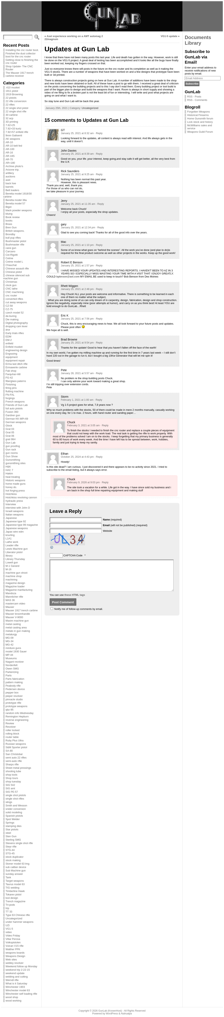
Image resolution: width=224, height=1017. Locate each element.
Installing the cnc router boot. (22, 50)
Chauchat (11, 265)
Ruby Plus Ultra (15, 740)
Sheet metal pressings (18, 767)
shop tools (11, 774)
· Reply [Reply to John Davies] (98, 153)
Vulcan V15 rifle (15, 945)
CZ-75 (9, 309)
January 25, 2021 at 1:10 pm (77, 244)
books (9, 220)
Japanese (11, 517)
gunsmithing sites (16, 463)
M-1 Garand (12, 565)
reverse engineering (17, 719)
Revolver (11, 726)
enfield (9, 343)
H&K (8, 466)
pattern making (14, 682)
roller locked (13, 730)
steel (8, 832)
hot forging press (15, 490)
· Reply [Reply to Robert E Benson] (98, 265)
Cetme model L (14, 261)
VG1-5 (9, 928)
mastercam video (15, 603)
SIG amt (10, 788)
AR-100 (10, 149)
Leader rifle (12, 545)
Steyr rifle (11, 846)
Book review (13, 217)
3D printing (12, 121)
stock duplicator (15, 856)
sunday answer (14, 873)
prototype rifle (13, 702)
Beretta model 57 (15, 203)
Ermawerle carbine (16, 367)
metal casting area (16, 627)
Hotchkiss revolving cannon (21, 497)
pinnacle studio (14, 699)
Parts (9, 675)
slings (9, 802)
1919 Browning (14, 94)
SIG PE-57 (12, 791)
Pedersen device (15, 689)
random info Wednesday (19, 713)
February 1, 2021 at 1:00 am (77, 399)
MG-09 (10, 637)
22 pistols (11, 97)
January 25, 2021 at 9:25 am (77, 174)
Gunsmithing (13, 459)
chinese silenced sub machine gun (16, 277)
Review (10, 723)
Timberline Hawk (15, 891)
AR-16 (9, 152)
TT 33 (9, 911)
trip (7, 908)
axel (8, 179)
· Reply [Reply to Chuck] (104, 425)
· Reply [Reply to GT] (98, 133)
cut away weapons (16, 302)
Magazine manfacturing (19, 589)
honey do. (11, 487)
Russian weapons (16, 743)
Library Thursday (15, 559)
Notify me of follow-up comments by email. (78, 615)
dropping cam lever (17, 326)
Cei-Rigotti (12, 254)
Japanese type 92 (16, 521)
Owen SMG (12, 668)
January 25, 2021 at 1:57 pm (77, 265)
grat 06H (11, 439)
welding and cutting (17, 976)
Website (107, 530)
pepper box (12, 692)
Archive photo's (14, 166)
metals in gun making (18, 630)
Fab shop (11, 370)
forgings (10, 398)
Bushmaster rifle (15, 244)
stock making (13, 860)
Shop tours (12, 778)
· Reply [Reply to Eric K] (98, 318)
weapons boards (15, 952)
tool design (12, 897)
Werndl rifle (12, 980)
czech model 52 (15, 312)
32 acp (9, 118)
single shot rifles (15, 798)
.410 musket (13, 87)
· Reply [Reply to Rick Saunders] (98, 174)
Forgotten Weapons (198, 111)
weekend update (15, 973)
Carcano (10, 251)
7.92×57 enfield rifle (17, 131)
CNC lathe (12, 288)
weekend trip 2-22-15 (18, 969)
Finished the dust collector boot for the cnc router (21, 55)
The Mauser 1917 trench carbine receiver (20, 74)
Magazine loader (15, 586)
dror (8, 329)
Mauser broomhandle (18, 613)
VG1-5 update (169, 36)
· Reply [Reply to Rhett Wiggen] (98, 289)
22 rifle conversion (16, 101)
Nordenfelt (12, 665)
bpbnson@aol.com (68, 276)
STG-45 (10, 853)
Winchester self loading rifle (21, 993)
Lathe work (12, 541)
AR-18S (10, 155)
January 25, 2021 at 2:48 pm (77, 289)
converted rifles (14, 298)
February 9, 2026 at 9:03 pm (83, 482)
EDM (8, 336)
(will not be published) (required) (125, 525)
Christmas (11, 281)
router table (12, 737)
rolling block (12, 733)
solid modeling (14, 812)
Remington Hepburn (17, 716)
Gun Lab (11, 442)
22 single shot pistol (17, 108)
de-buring (11, 316)
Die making (12, 319)
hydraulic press (14, 500)
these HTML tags (74, 600)
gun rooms (12, 452)
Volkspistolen (13, 942)
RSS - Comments (197, 99)
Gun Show (12, 456)
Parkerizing (12, 672)
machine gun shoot (16, 572)
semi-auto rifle (14, 760)
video (9, 932)
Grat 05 (10, 432)
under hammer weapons (19, 921)
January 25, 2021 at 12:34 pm (78, 227)
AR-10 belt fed (14, 145)
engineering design (16, 350)
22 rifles (10, 104)
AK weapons (13, 138)
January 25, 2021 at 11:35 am (78, 203)
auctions (10, 176)
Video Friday (13, 935)
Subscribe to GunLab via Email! (197, 56)
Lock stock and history (200, 121)
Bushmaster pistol (16, 241)
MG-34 (10, 641)
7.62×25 (10, 125)
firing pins (11, 387)
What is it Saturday (16, 983)
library (9, 555)
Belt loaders (12, 190)
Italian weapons (15, 514)
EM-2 (9, 339)
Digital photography (17, 322)
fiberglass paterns (16, 381)
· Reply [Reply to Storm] (98, 399)
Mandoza (11, 593)
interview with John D (18, 507)
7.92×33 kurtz (13, 128)
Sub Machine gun (16, 870)
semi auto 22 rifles (16, 757)
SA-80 (9, 750)
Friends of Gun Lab (17, 405)
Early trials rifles (15, 333)
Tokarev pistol (13, 894)
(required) (112, 519)
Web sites (11, 959)
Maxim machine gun (17, 620)
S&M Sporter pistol (16, 747)
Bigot (9, 206)
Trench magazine (15, 901)
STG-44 (10, 849)
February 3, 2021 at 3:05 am (83, 425)
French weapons (15, 401)
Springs (10, 822)
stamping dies (14, 826)
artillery (10, 173)
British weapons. (15, 230)
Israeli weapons (15, 511)
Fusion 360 (12, 411)
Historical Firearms (198, 115)
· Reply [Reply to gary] (100, 227)
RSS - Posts (194, 96)
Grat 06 (10, 435)
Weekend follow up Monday (21, 966)
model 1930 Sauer (16, 651)
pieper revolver (14, 695)
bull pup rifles (13, 237)
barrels (10, 186)
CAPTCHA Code (73, 555)
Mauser (10, 606)
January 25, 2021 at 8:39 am (77, 153)
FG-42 (9, 377)
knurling (10, 535)
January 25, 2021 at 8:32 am (77, 133)
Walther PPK (13, 949)
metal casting (13, 624)
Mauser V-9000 (14, 617)
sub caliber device (16, 867)
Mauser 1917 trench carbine (22, 610)
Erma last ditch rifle (17, 363)
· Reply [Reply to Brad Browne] (98, 342)
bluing (9, 213)
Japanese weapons (17, 528)
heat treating (13, 476)
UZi (8, 925)
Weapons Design (15, 956)
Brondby (10, 234)
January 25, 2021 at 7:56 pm (77, 318)
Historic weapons (15, 480)
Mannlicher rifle (14, 596)
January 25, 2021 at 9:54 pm (77, 342)
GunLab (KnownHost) (110, 1010)
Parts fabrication (15, 678)
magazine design (15, 583)
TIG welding (12, 887)
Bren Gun (11, 227)
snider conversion (16, 808)
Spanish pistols (14, 815)
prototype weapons (16, 706)
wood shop (12, 997)
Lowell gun (12, 562)
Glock (9, 425)
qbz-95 (10, 709)
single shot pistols (16, 795)
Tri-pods (10, 904)
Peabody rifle (13, 685)
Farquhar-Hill (13, 374)
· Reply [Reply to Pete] (98, 373)
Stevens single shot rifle (19, 843)
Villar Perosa (13, 938)
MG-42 (10, 644)
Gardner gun (13, 415)
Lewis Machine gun (17, 548)
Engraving (11, 353)
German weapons (16, 422)
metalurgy (11, 634)
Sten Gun (11, 836)
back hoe (11, 183)
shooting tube (13, 771)
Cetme (9, 258)
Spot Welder (13, 819)
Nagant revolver (15, 661)
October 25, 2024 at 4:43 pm (77, 456)
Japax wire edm (15, 531)
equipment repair (15, 360)
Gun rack (11, 449)
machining (11, 579)
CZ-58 (9, 305)
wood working (13, 1000)
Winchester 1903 (15, 986)
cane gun (11, 247)
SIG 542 (10, 784)
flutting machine (15, 391)
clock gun (11, 285)
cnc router (11, 295)
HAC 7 (9, 470)
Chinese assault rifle (17, 268)
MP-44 (9, 654)
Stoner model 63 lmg (17, 863)
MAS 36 (10, 600)
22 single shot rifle (16, 111)
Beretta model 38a (16, 200)
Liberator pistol (14, 552)
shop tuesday (13, 781)
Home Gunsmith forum (200, 118)
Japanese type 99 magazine (22, 524)
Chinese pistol (14, 271)
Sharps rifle (12, 764)
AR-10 (9, 142)
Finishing (11, 384)
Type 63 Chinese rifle (18, 915)
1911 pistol (12, 90)
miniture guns (13, 648)
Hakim (9, 473)
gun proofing (13, 446)
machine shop (14, 576)
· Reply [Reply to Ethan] (98, 456)
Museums (11, 658)
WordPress (112, 1013)
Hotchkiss (11, 494)
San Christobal (14, 754)
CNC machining (15, 292)
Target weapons (15, 880)
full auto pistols (14, 408)
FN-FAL (10, 394)
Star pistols (12, 829)
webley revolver (15, 962)
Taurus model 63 (15, 884)
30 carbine (12, 114)
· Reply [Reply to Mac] (98, 244)
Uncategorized (14, 918)
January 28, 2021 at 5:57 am (77, 373)
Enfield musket (14, 346)
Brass (9, 224)
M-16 (9, 569)
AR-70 (9, 159)
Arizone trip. (12, 169)
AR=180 (10, 162)
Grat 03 (10, 428)
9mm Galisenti (14, 135)
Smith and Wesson (16, 805)
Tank (8, 877)
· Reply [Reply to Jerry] (100, 203)
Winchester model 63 (18, 990)
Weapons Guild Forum (200, 131)
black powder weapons (19, 210)
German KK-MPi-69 (17, 418)
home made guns (16, 483)
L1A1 (9, 538)
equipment (12, 357)
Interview (11, 504)
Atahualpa (126, 1013)
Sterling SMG (13, 839)
